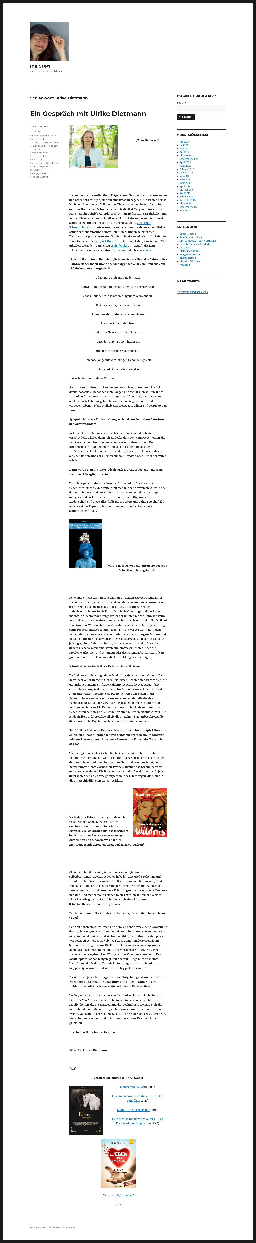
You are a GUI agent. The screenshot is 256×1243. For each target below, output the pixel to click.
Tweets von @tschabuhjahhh (192, 292)
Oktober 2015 (186, 203)
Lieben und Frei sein (133, 1087)
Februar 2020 (187, 169)
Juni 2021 (184, 145)
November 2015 (188, 200)
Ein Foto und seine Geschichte (196, 244)
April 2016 (185, 193)
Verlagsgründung (39, 176)
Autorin (34, 135)
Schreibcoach (49, 146)
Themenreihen (188, 258)
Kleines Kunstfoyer (190, 251)
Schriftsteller (36, 159)
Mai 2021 (184, 148)
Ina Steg (40, 66)
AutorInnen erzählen (191, 237)
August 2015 (186, 210)
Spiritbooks (36, 166)
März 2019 (185, 179)
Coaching (44, 135)
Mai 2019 (184, 176)
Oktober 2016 (186, 189)
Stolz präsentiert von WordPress (59, 1227)
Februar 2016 (186, 196)
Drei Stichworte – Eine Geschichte (198, 240)
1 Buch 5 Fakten (188, 234)
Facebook (145, 250)
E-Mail (181, 103)
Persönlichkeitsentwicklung (44, 142)
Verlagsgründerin (39, 173)
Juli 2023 (184, 141)
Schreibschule (37, 156)
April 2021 (185, 152)
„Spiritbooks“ (119, 245)
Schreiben (35, 149)
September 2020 (189, 159)
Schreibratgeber (39, 152)
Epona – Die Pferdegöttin (133, 1109)
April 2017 (185, 186)
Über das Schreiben (190, 261)
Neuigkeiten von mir (190, 254)
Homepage (120, 250)
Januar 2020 (186, 172)
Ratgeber (36, 146)
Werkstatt (185, 264)
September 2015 (188, 207)
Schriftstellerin (37, 163)
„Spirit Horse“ (106, 241)
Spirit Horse (52, 163)
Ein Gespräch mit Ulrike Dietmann (88, 114)
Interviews (35, 131)
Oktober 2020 (187, 155)
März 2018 (185, 183)
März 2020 (185, 165)
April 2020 (185, 162)
